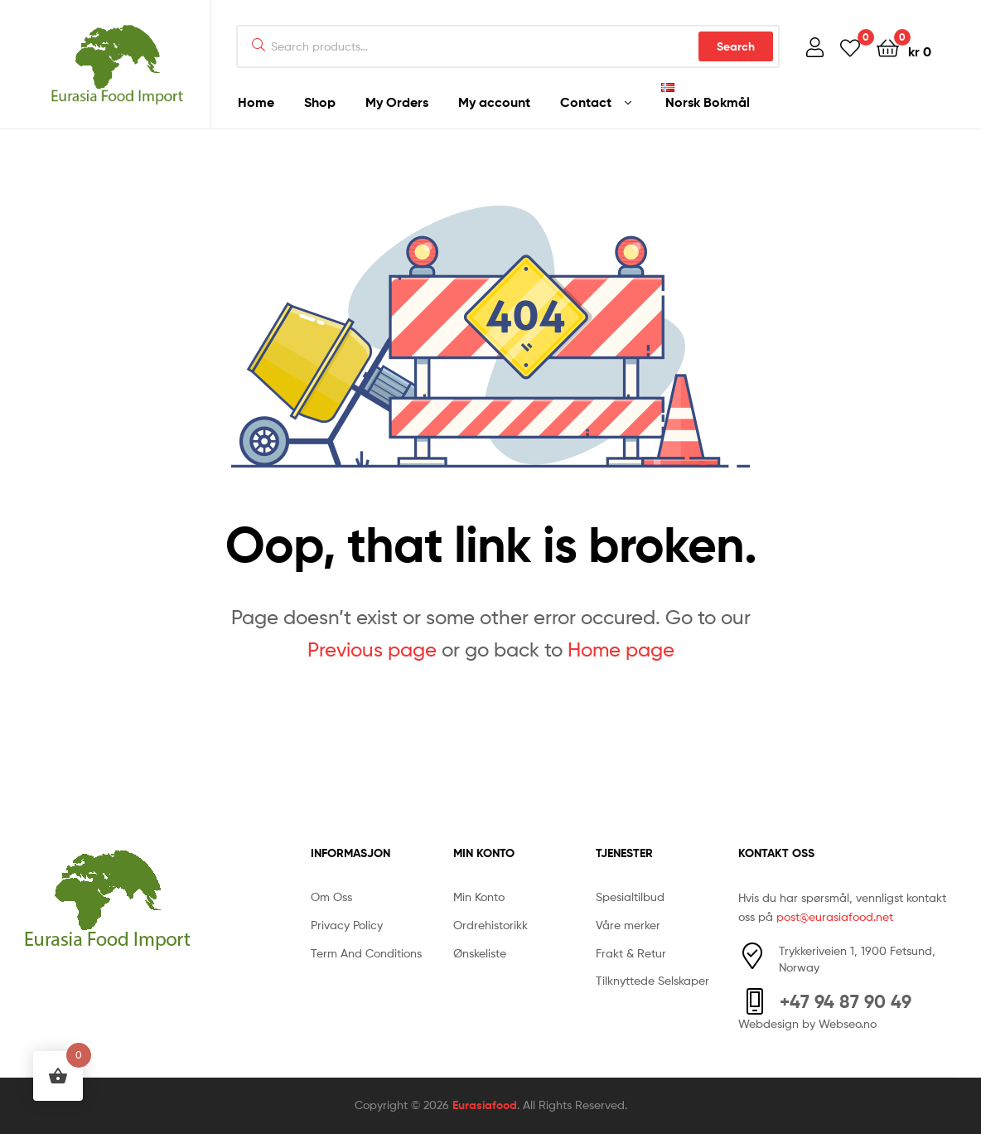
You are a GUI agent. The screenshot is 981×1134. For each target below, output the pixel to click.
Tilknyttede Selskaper (652, 980)
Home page (621, 649)
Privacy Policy (347, 925)
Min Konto (479, 896)
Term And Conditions (366, 953)
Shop (320, 102)
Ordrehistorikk (490, 925)
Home (256, 102)
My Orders (396, 102)
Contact (585, 102)
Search (736, 46)
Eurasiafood (484, 1105)
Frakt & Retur (631, 953)
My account (494, 102)
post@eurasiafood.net (834, 916)
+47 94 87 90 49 (845, 1001)
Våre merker (628, 925)
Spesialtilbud (630, 896)
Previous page (372, 649)
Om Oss (331, 896)
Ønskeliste (479, 953)
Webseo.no (848, 1023)
